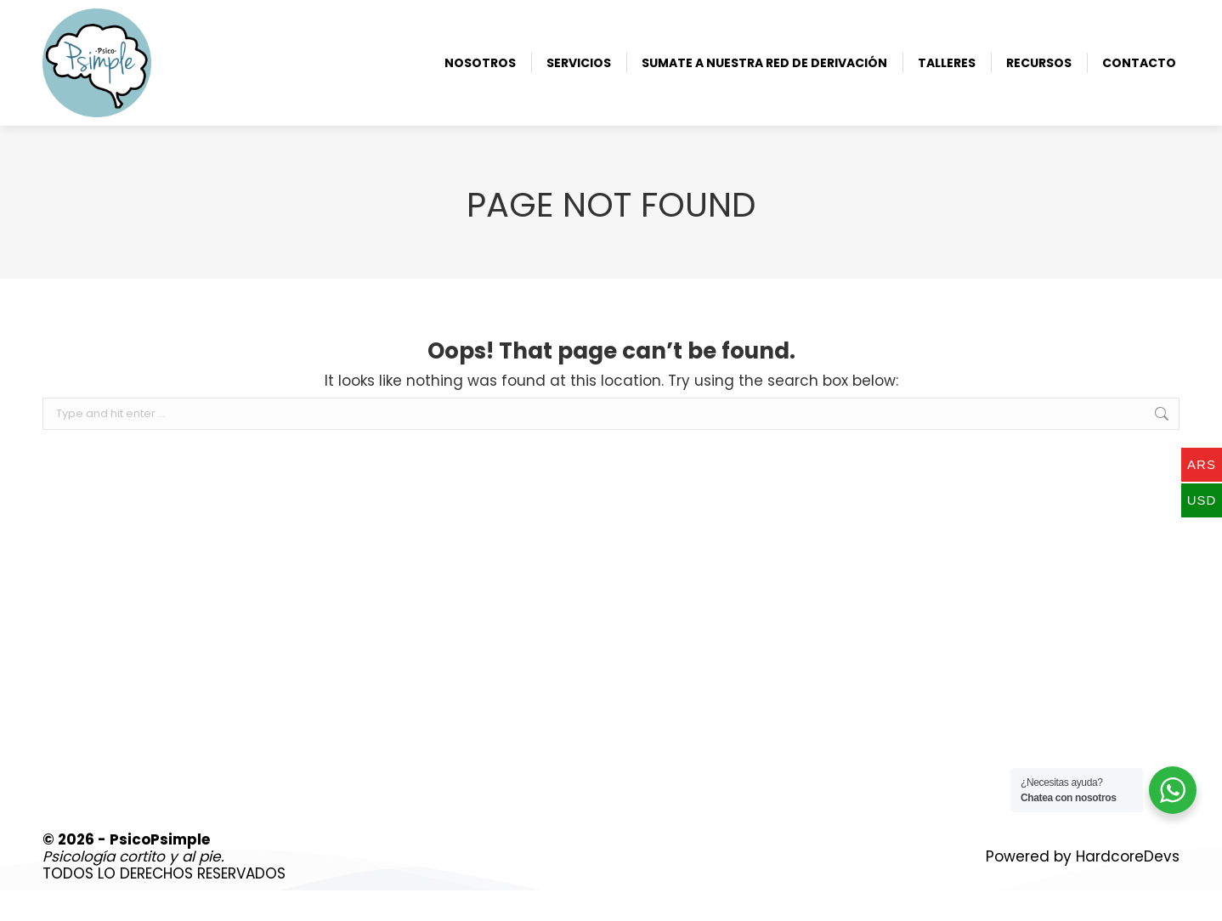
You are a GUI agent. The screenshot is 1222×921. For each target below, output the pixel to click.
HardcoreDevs (1128, 887)
